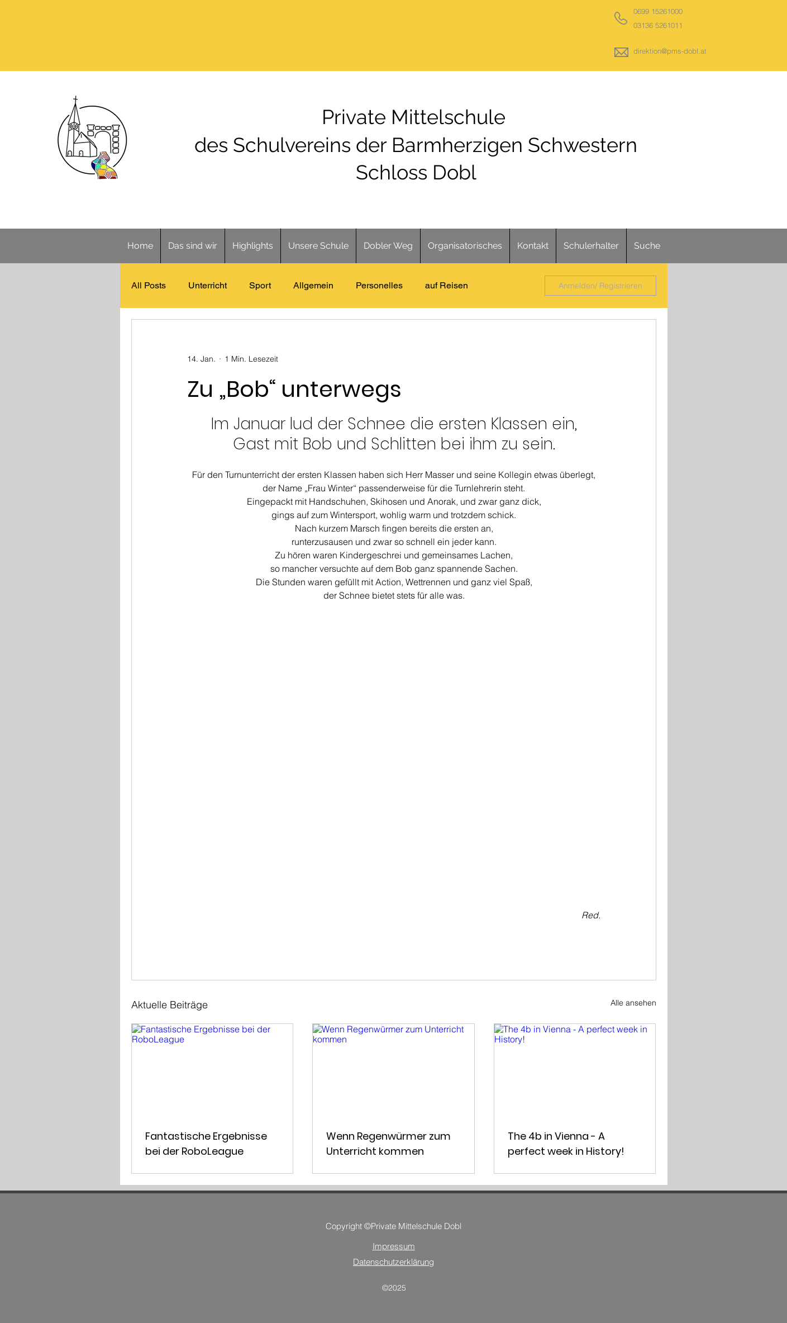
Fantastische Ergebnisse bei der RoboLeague (206, 1143)
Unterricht (207, 285)
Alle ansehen (633, 1003)
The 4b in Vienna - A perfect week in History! (566, 1143)
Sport (260, 285)
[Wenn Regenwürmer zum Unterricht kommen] (393, 1069)
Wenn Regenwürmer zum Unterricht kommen (388, 1143)
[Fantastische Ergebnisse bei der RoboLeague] (212, 1069)
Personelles (379, 285)
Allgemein (313, 285)
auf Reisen (446, 285)
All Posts (148, 285)
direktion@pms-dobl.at (670, 50)
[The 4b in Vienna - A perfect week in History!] (575, 1069)
